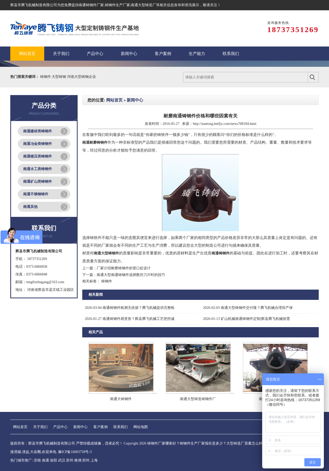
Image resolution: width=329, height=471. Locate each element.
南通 (45, 460)
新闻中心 (135, 100)
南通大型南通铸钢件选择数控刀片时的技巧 (131, 275)
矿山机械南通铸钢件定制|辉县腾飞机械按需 (246, 319)
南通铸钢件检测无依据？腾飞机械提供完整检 (130, 308)
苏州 (69, 460)
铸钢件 (46, 77)
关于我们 (40, 427)
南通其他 (30, 207)
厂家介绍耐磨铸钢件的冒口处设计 (124, 268)
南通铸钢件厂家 (91, 5)
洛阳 (53, 460)
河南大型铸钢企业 (81, 77)
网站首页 (114, 100)
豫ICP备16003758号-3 (75, 452)
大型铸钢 (59, 77)
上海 (94, 460)
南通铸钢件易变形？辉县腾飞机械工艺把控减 (130, 319)
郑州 (85, 460)
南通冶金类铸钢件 (37, 144)
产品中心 (60, 427)
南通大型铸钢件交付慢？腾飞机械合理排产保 (248, 308)
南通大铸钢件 (121, 399)
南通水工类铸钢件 (37, 169)
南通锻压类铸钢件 (37, 156)
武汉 (61, 460)
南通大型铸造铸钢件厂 (198, 399)
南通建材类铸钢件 (37, 131)
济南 (37, 460)
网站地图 (140, 427)
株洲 (77, 460)
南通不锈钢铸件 (35, 194)
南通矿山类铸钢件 (37, 181)
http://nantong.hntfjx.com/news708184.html (224, 124)
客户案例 (100, 427)
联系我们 (120, 427)
